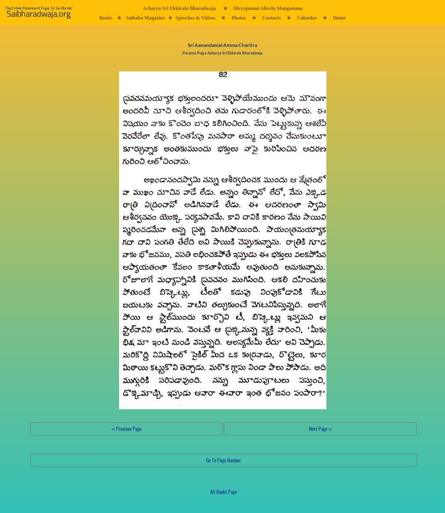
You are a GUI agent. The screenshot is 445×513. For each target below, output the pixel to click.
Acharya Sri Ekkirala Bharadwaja (179, 8)
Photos (238, 18)
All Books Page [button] (223, 491)
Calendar (307, 18)
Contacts (271, 18)
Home (339, 18)
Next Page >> (320, 428)
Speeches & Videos (195, 18)
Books (105, 18)
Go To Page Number (223, 460)
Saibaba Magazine (145, 18)
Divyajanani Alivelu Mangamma (268, 8)
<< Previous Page (126, 428)
